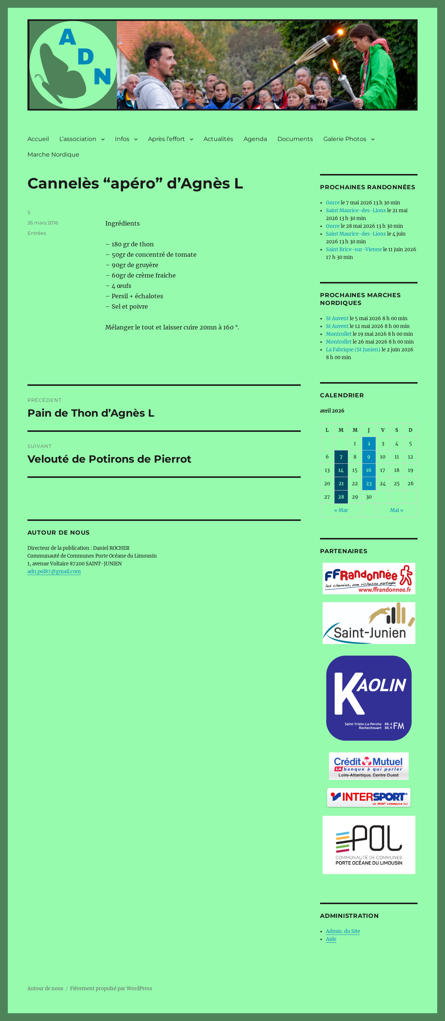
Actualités (218, 138)
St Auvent (337, 318)
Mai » (396, 510)
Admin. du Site (343, 931)
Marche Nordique (53, 154)
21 (341, 483)
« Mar (341, 510)
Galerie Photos (344, 138)
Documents (295, 138)
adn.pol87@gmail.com (54, 571)
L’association (77, 138)
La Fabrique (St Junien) (353, 350)
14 (341, 470)
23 (369, 483)
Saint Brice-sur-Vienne (354, 249)
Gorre (333, 203)
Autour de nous (45, 988)
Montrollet (339, 334)
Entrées (36, 233)
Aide (331, 939)
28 (341, 497)
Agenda (255, 138)
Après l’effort (166, 138)
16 (369, 470)
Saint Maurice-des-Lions (356, 210)
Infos (122, 138)
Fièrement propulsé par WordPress (111, 988)
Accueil (38, 138)
